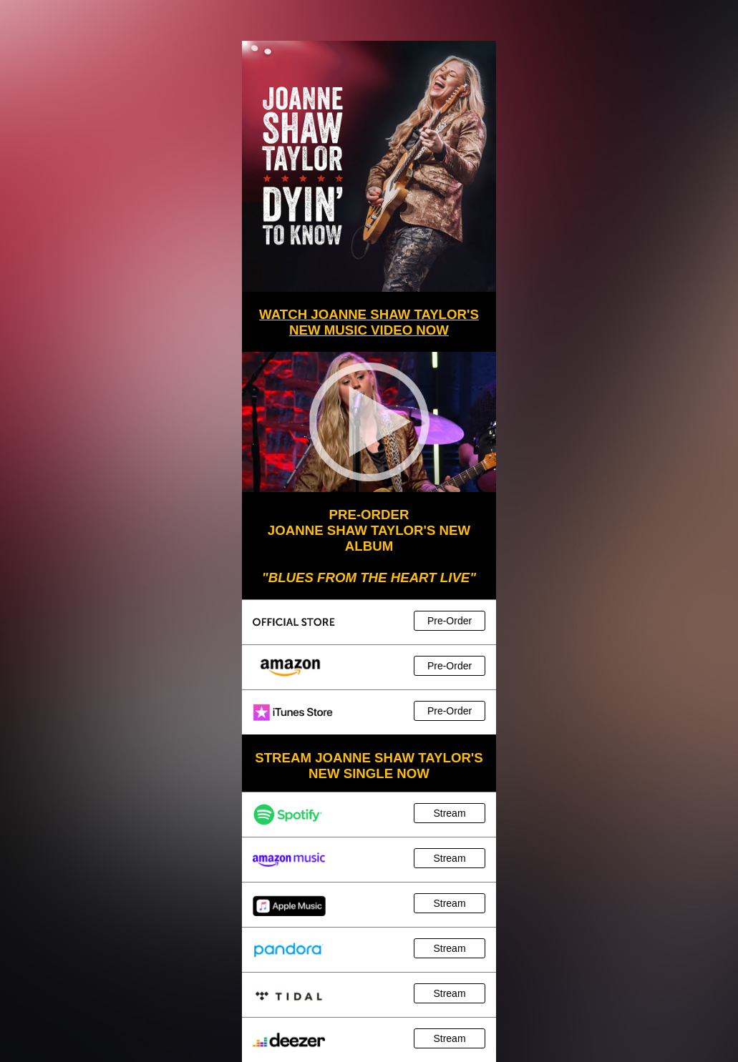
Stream (449, 813)
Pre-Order (449, 620)
